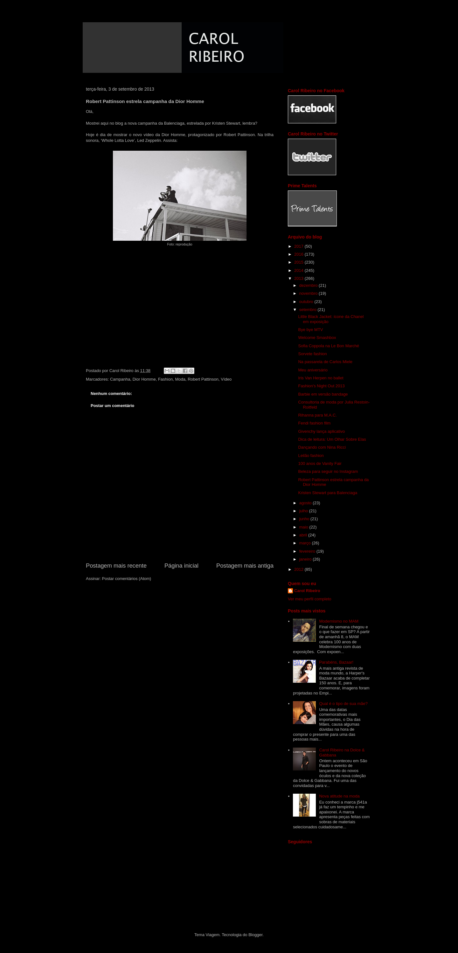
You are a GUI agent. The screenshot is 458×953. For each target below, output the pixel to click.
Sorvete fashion (312, 353)
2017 (299, 246)
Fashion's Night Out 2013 (321, 385)
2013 (299, 278)
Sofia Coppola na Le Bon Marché (328, 345)
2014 (299, 270)
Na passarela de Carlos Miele (325, 361)
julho (304, 510)
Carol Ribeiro (307, 590)
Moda (180, 379)
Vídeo (226, 379)
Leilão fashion (310, 455)
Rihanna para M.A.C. (317, 415)
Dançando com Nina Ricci (322, 447)
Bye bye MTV (310, 329)
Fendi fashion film (314, 423)
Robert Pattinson (203, 379)
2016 (299, 254)
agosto (306, 503)
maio (304, 527)
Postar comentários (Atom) (126, 578)
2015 (299, 262)
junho (304, 518)
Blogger (255, 934)
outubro (307, 301)
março (305, 543)
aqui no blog (112, 123)
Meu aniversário (313, 370)
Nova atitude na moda (339, 796)
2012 (299, 569)
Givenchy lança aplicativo (321, 431)
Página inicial (181, 566)
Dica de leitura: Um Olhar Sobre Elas (332, 439)
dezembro (309, 285)
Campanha (120, 379)
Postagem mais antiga (245, 566)
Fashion (165, 379)
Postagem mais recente (116, 566)
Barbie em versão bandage (323, 394)
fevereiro (307, 551)
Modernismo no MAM (338, 621)
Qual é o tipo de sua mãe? (343, 703)
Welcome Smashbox (317, 337)
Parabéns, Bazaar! (336, 662)
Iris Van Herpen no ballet (320, 378)
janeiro (306, 559)
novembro (309, 293)
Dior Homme (144, 379)
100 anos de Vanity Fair (319, 463)
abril (303, 535)
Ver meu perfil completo (309, 599)
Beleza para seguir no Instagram (328, 471)
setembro (308, 309)
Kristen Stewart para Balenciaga (327, 492)
